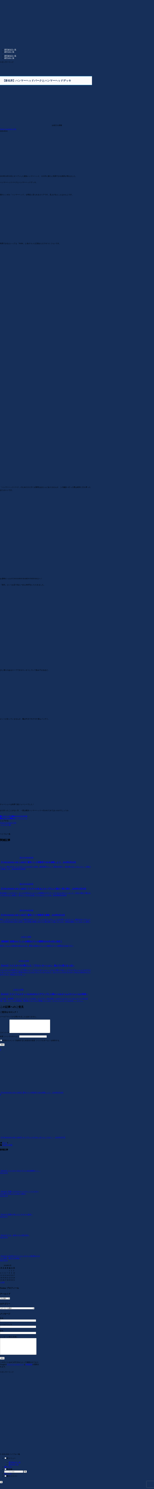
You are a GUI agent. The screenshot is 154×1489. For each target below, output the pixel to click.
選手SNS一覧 (14, 1470)
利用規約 (29, 1370)
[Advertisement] (46, 68)
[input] (13, 1477)
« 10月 (2, 1285)
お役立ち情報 (6, 816)
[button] (25, 1477)
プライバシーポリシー (15, 1370)
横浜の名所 (5, 818)
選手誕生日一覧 (15, 1468)
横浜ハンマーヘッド (18, 818)
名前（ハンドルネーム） (9, 1039)
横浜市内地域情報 (19, 816)
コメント (4, 1035)
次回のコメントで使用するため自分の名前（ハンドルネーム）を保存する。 (32, 1043)
